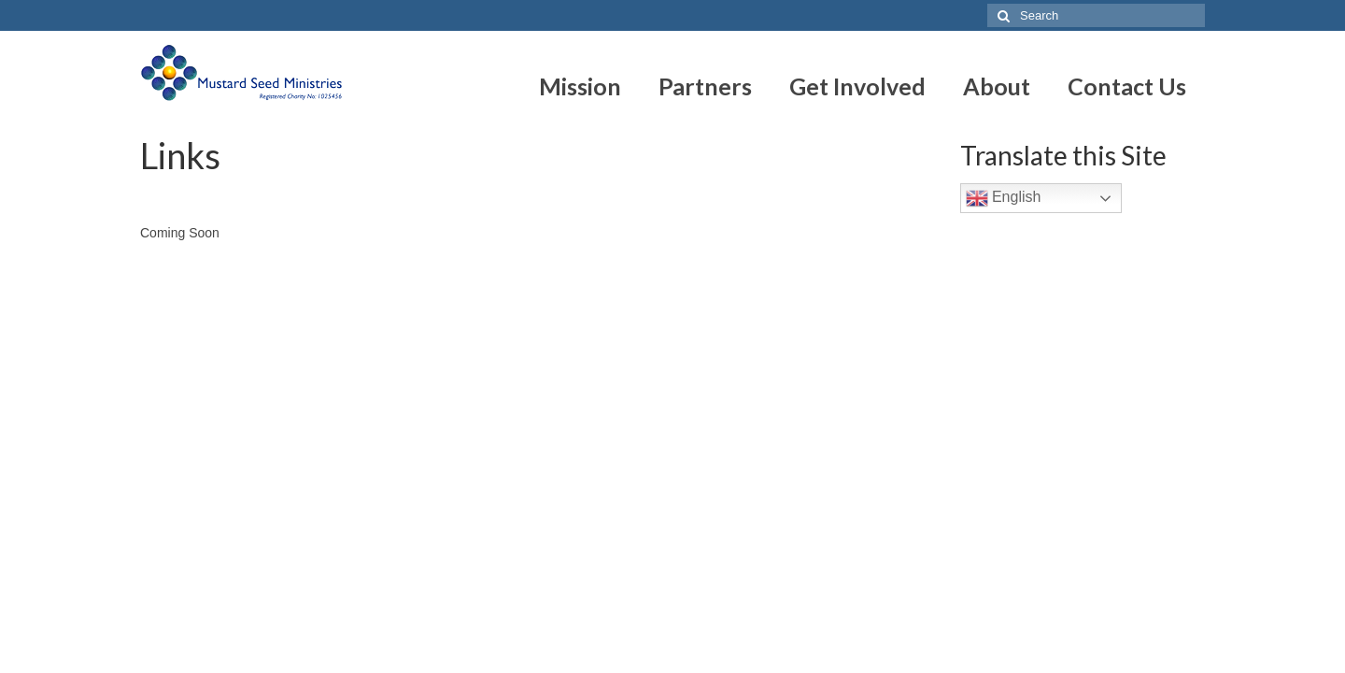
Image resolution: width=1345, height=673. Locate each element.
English (1003, 198)
